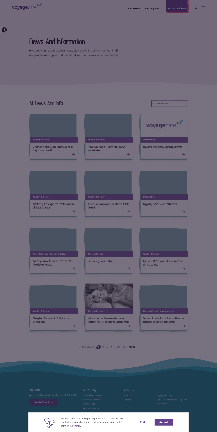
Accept (163, 422)
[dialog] (108, 216)
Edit (142, 422)
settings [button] (76, 425)
